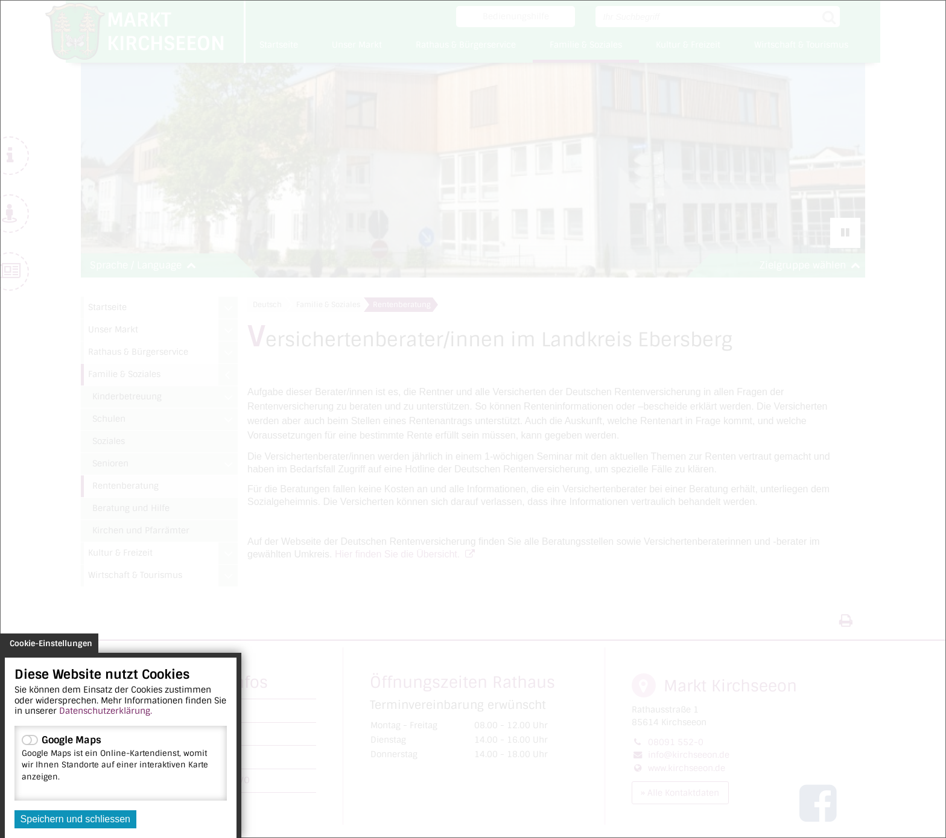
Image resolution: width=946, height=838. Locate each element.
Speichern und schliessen (75, 819)
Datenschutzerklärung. (105, 710)
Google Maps (121, 757)
